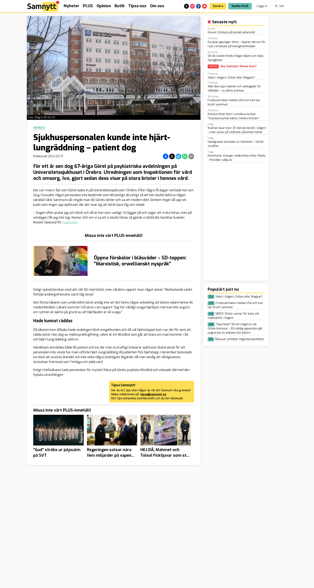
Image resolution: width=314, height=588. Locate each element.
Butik (120, 6)
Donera (218, 6)
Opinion (104, 6)
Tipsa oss (137, 6)
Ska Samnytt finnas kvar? (238, 66)
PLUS (88, 6)
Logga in (262, 6)
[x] (186, 6)
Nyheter (71, 6)
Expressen (69, 222)
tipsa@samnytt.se (153, 394)
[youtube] (204, 6)
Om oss (157, 6)
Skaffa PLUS (240, 6)
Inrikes (39, 127)
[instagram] (192, 6)
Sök (279, 6)
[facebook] (198, 6)
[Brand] (43, 6)
